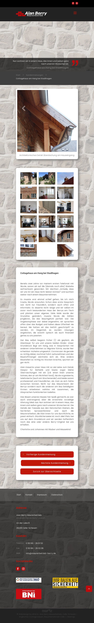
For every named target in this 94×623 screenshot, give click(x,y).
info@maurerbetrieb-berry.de (41, 553)
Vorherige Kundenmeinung (40, 454)
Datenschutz (57, 495)
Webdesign (24, 614)
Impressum (42, 495)
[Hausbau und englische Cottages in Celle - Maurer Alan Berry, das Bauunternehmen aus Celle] (31, 15)
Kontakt (28, 495)
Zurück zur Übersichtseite (47, 471)
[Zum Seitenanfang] (89, 589)
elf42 (34, 614)
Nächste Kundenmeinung (54, 462)
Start (18, 75)
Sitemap (71, 617)
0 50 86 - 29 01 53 (34, 543)
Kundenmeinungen (34, 75)
